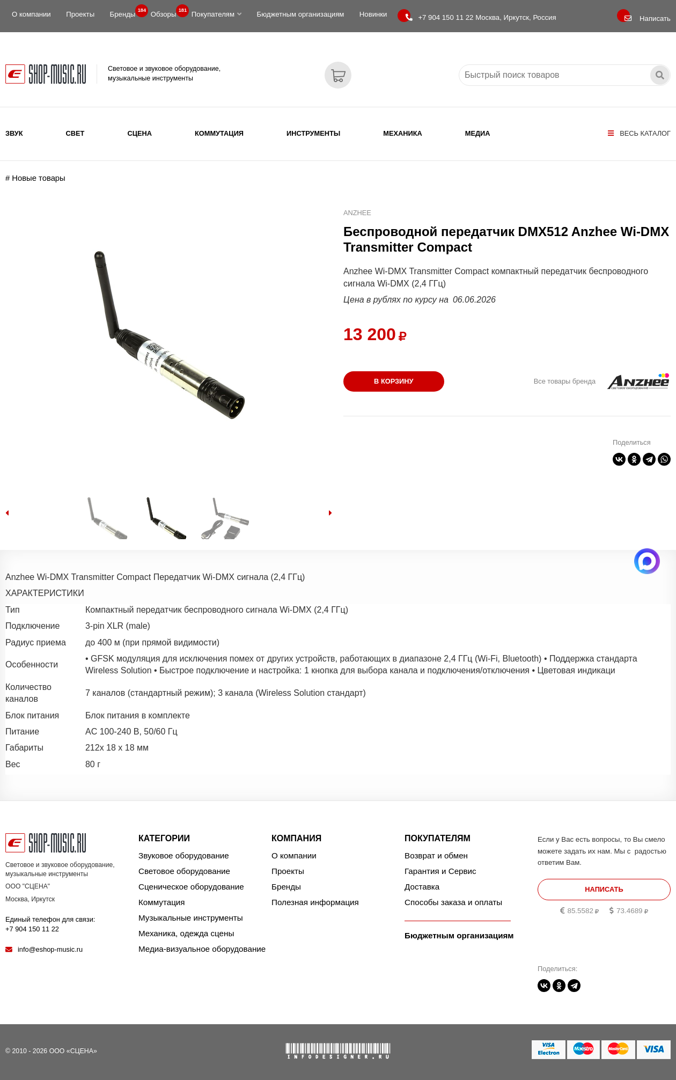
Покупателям (216, 14)
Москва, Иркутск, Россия (481, 17)
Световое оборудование (184, 871)
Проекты (80, 14)
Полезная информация (315, 902)
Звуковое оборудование (183, 855)
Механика (402, 133)
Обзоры (167, 11)
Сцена (139, 133)
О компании (31, 14)
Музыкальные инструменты (190, 917)
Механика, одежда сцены (186, 933)
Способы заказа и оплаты (453, 902)
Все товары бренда (565, 381)
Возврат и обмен (436, 855)
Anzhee (357, 213)
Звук (14, 133)
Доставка (422, 886)
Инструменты (313, 133)
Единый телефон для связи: (50, 924)
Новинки (373, 14)
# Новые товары (35, 178)
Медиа (477, 133)
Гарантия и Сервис (440, 871)
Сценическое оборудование (191, 886)
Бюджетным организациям (300, 14)
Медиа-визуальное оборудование (202, 948)
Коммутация (219, 133)
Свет (75, 133)
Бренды (126, 11)
